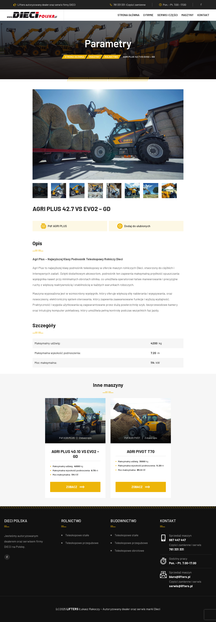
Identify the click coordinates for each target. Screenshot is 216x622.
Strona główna (129, 15)
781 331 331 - (119, 4)
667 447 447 (177, 540)
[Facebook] (201, 5)
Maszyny (187, 15)
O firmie (148, 15)
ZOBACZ (75, 487)
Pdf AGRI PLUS (67, 437)
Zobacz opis (85, 437)
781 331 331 (176, 549)
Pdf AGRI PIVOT (132, 437)
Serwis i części (167, 15)
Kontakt (203, 15)
